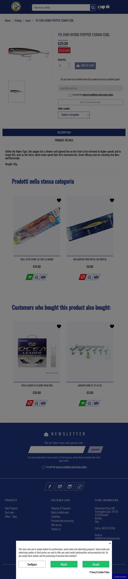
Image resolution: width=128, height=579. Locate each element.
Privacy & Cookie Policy (99, 572)
